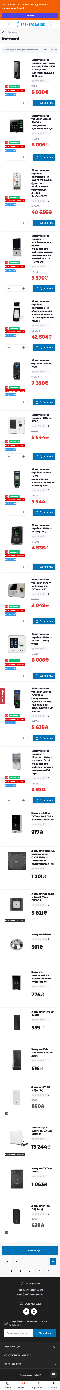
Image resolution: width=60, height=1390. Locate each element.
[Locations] (50, 24)
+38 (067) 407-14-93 (30, 1290)
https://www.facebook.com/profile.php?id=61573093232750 (26, 1311)
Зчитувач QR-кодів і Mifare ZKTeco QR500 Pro (43, 897)
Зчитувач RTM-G (41, 934)
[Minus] (8, 103)
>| (48, 1270)
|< (7, 1261)
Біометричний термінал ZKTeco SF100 (41, 418)
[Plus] (23, 103)
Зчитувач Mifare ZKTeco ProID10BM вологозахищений (42, 816)
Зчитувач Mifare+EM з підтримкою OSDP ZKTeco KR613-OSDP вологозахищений (43, 857)
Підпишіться (45, 1333)
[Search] (10, 24)
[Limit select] (53, 49)
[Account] (56, 24)
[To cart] (44, 103)
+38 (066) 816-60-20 (30, 1294)
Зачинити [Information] (30, 15)
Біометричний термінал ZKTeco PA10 (41, 363)
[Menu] (4, 24)
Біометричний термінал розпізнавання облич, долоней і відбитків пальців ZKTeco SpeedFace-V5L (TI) (42, 311)
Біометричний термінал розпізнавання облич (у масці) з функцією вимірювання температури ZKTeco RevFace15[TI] (41, 183)
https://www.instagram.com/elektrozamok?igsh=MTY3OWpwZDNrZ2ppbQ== (34, 1311)
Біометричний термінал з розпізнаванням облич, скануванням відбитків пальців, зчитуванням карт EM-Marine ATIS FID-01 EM (42, 248)
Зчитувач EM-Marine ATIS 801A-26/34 (42, 1052)
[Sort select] (24, 49)
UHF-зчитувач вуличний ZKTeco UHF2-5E (41, 1131)
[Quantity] (16, 103)
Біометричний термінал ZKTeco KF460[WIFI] (41, 528)
